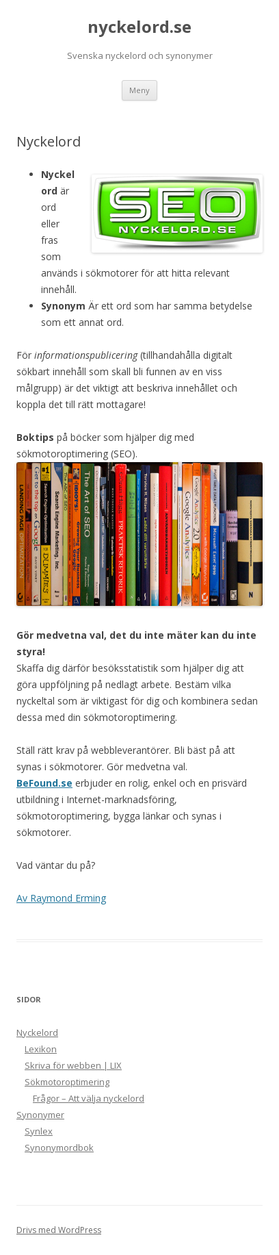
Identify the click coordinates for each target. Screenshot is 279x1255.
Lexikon (41, 1049)
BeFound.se (44, 782)
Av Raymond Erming (61, 897)
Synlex (39, 1131)
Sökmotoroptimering (67, 1082)
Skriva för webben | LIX (73, 1065)
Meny (139, 90)
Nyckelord (37, 1032)
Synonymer (40, 1114)
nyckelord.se (139, 27)
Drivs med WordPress (58, 1230)
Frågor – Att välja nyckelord (88, 1098)
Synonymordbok (59, 1147)
